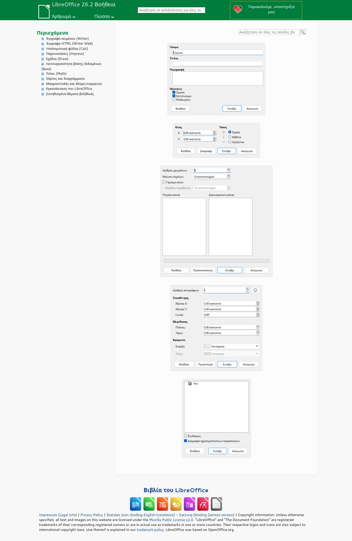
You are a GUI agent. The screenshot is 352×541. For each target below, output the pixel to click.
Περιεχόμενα (52, 32)
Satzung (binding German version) (207, 514)
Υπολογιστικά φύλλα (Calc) (67, 48)
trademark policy (150, 529)
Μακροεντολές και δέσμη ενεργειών (74, 83)
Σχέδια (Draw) (57, 58)
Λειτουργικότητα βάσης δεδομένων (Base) (71, 66)
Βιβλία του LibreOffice (176, 490)
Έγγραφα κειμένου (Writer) (67, 38)
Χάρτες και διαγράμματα (65, 78)
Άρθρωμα (61, 16)
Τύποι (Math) (56, 73)
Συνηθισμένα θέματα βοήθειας (70, 93)
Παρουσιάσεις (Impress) (65, 53)
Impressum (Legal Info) (58, 514)
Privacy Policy (91, 514)
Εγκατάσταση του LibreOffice (69, 88)
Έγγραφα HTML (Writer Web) (69, 43)
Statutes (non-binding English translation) (140, 514)
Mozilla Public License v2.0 (171, 519)
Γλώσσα (102, 16)
